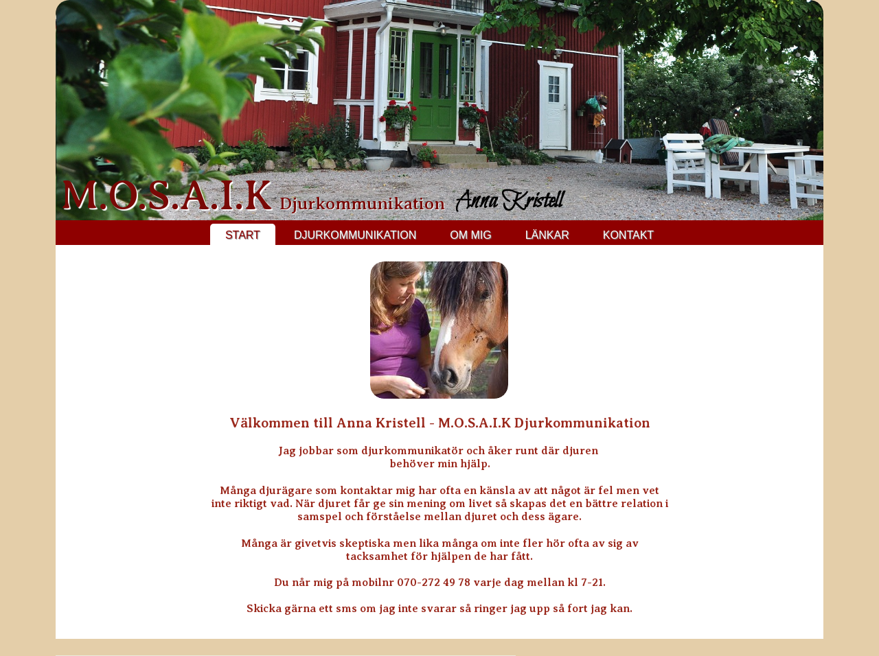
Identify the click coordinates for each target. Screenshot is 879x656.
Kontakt (628, 235)
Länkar (547, 235)
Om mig (470, 235)
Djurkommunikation (355, 235)
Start (242, 235)
